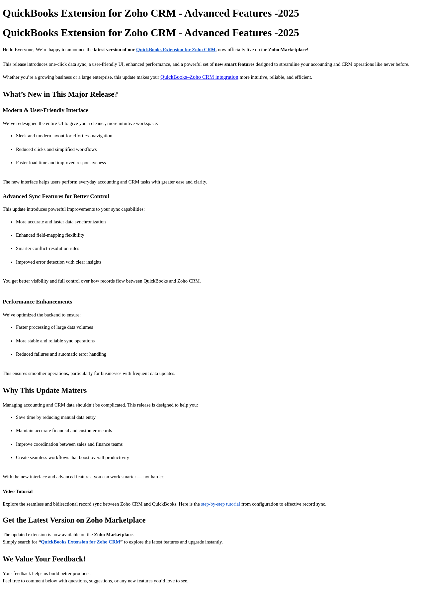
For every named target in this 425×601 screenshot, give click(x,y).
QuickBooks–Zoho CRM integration (199, 77)
